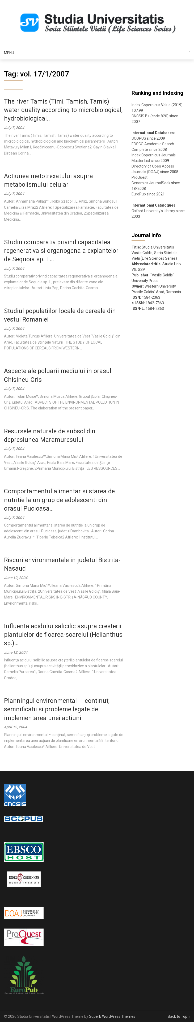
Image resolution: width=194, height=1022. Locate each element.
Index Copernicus (146, 105)
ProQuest (139, 177)
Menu (9, 53)
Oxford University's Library (153, 211)
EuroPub (139, 194)
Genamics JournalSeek (151, 183)
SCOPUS (139, 138)
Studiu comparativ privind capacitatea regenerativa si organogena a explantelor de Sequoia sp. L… (61, 251)
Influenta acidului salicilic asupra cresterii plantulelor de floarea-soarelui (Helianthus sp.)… (63, 635)
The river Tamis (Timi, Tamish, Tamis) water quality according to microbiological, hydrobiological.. (63, 110)
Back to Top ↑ (179, 1016)
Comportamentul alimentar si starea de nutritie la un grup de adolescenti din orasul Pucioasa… (59, 500)
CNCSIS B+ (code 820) (150, 116)
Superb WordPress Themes (112, 1016)
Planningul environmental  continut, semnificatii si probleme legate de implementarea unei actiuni (56, 709)
